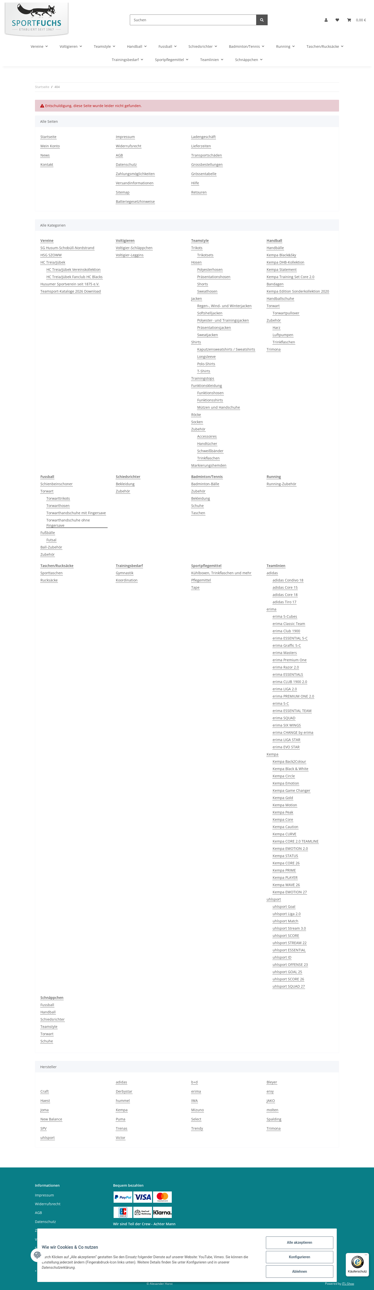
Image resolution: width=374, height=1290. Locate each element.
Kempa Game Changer (291, 790)
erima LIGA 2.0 (285, 689)
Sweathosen (207, 291)
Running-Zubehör (281, 483)
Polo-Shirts (206, 363)
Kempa (272, 754)
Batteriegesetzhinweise (135, 201)
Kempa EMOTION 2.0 (290, 848)
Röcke (196, 414)
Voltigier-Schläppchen (134, 247)
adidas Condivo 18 (288, 580)
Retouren (199, 192)
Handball (48, 1012)
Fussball (47, 1004)
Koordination (127, 580)
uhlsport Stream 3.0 (289, 928)
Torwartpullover (286, 313)
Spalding (274, 1119)
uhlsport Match (285, 921)
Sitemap (123, 192)
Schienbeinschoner (56, 483)
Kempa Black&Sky (281, 255)
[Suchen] (193, 20)
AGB (119, 155)
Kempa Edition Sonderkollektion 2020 (298, 291)
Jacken (196, 298)
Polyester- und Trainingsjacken (223, 320)
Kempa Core (283, 819)
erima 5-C (281, 703)
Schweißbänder (210, 450)
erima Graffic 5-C (287, 645)
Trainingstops (202, 378)
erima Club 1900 (286, 630)
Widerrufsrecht (128, 146)
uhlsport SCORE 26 (288, 979)
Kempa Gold (283, 797)
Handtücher (207, 443)
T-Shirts (203, 371)
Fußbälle (47, 532)
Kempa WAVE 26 (286, 884)
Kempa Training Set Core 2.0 (290, 276)
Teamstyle (48, 1026)
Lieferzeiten (201, 146)
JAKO (271, 1100)
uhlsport (274, 899)
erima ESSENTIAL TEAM (292, 710)
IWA (194, 1100)
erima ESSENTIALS (288, 674)
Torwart (273, 305)
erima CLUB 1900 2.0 (290, 681)
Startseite (48, 136)
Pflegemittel (201, 580)
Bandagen (275, 284)
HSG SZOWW (51, 255)
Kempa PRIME (284, 870)
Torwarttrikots (58, 498)
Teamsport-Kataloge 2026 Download (70, 291)
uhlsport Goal (284, 906)
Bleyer (272, 1082)
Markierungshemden (208, 465)
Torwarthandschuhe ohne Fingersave (68, 523)
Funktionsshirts (210, 400)
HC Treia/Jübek (52, 262)
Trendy (197, 1128)
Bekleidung (125, 483)
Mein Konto (50, 146)
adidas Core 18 (285, 594)
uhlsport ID (282, 957)
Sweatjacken (207, 334)
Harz (276, 327)
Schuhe (197, 505)
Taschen (198, 512)
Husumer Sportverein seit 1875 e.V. (69, 284)
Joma (44, 1109)
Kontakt (46, 164)
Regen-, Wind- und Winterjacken (224, 305)
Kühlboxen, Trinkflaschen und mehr (221, 572)
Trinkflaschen (208, 458)
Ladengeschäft (203, 136)
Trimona (274, 349)
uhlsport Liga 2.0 (287, 913)
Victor (120, 1137)
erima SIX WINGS (287, 725)
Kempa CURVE (284, 834)
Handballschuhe (280, 298)
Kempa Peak (283, 812)
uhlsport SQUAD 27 (289, 986)
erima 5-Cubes (285, 616)
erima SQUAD (284, 718)
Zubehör (198, 429)
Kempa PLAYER (285, 877)
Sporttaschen (51, 572)
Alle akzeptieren (295, 1246)
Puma (120, 1119)
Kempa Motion (285, 805)
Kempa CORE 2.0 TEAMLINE (296, 841)
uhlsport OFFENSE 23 (290, 964)
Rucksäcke (49, 580)
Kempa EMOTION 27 (290, 892)
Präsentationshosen (213, 276)
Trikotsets (205, 255)
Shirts (196, 342)
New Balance (51, 1119)
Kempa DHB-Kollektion (285, 262)
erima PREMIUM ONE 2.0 (293, 696)
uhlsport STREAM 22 (290, 942)
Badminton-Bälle (205, 483)
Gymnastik (124, 572)
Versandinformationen (135, 183)
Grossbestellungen (207, 164)
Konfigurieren (295, 1259)
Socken (197, 421)
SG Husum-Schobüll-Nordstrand (67, 247)
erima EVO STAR (286, 747)
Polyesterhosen (210, 269)
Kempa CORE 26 (286, 863)
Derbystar (124, 1091)
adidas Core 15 (285, 587)
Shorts (202, 284)
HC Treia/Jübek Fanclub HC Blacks (74, 276)
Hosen (196, 262)
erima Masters (285, 652)
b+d (194, 1082)
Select (196, 1119)
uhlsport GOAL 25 (287, 971)
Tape (195, 587)
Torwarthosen (58, 505)
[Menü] (366, 1256)
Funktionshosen (210, 392)
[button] (326, 20)
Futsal (51, 539)
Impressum (125, 136)
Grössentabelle (203, 173)
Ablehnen (295, 1272)
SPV (43, 1128)
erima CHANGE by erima (293, 732)
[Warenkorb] (356, 20)
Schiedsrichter (52, 1019)
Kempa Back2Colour (289, 761)
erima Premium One (290, 660)
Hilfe (195, 183)
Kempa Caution (285, 826)
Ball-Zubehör (51, 547)
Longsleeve (206, 356)
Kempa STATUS (285, 855)
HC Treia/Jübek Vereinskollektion (73, 269)
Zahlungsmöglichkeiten (135, 173)
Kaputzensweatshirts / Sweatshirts (226, 349)
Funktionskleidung (206, 385)
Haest (45, 1100)
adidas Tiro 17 (284, 601)
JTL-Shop (348, 1283)
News (45, 155)
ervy (270, 1091)
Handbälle (275, 247)
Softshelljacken (209, 313)
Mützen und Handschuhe (218, 407)
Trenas (121, 1128)
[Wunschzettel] (337, 20)
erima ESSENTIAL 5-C (290, 638)
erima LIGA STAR (286, 739)
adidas (272, 572)
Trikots (196, 247)
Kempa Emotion (286, 783)
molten (272, 1109)
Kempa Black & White (290, 768)
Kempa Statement (282, 269)
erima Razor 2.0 (286, 667)
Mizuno (197, 1109)
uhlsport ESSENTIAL (289, 950)
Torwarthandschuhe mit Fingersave (76, 512)
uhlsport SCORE (286, 935)
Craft (44, 1091)
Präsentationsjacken (214, 327)
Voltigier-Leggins (130, 255)
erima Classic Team (289, 623)
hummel (123, 1100)
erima (271, 609)
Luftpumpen (283, 334)
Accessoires (207, 436)
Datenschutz (126, 164)
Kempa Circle (284, 776)
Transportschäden (206, 155)
